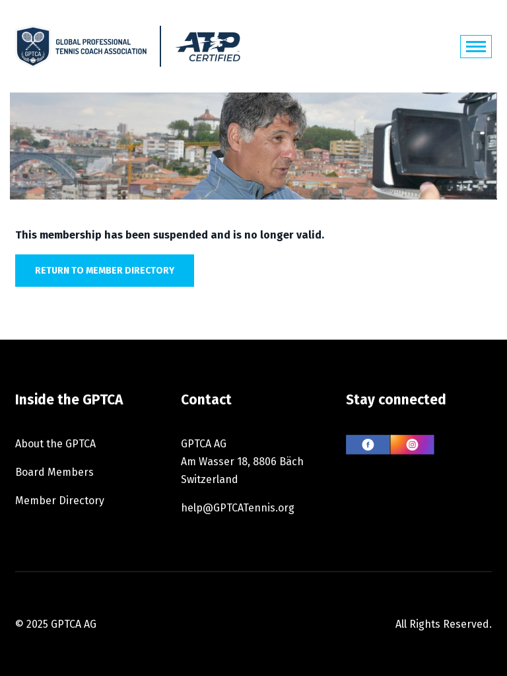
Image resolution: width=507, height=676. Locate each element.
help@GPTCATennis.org (237, 508)
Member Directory (59, 500)
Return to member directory (104, 270)
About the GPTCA (55, 443)
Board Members (54, 472)
